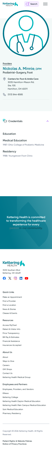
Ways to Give (8, 361)
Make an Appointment (12, 297)
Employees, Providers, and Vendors (18, 389)
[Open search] (31, 4)
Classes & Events (10, 313)
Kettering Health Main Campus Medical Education (24, 405)
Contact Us (7, 373)
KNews (6, 393)
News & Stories (9, 309)
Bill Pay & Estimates (11, 337)
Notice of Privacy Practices (15, 444)
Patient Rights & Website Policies (17, 441)
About (5, 357)
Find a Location (9, 305)
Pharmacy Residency (12, 413)
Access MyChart (10, 325)
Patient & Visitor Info (11, 329)
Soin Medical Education (13, 409)
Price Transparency (11, 333)
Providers (7, 63)
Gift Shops (7, 369)
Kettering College (10, 397)
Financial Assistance (11, 341)
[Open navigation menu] (45, 4)
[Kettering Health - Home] (10, 4)
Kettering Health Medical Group (17, 377)
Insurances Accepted (12, 345)
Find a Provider (9, 301)
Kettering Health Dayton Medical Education (21, 401)
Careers (6, 365)
